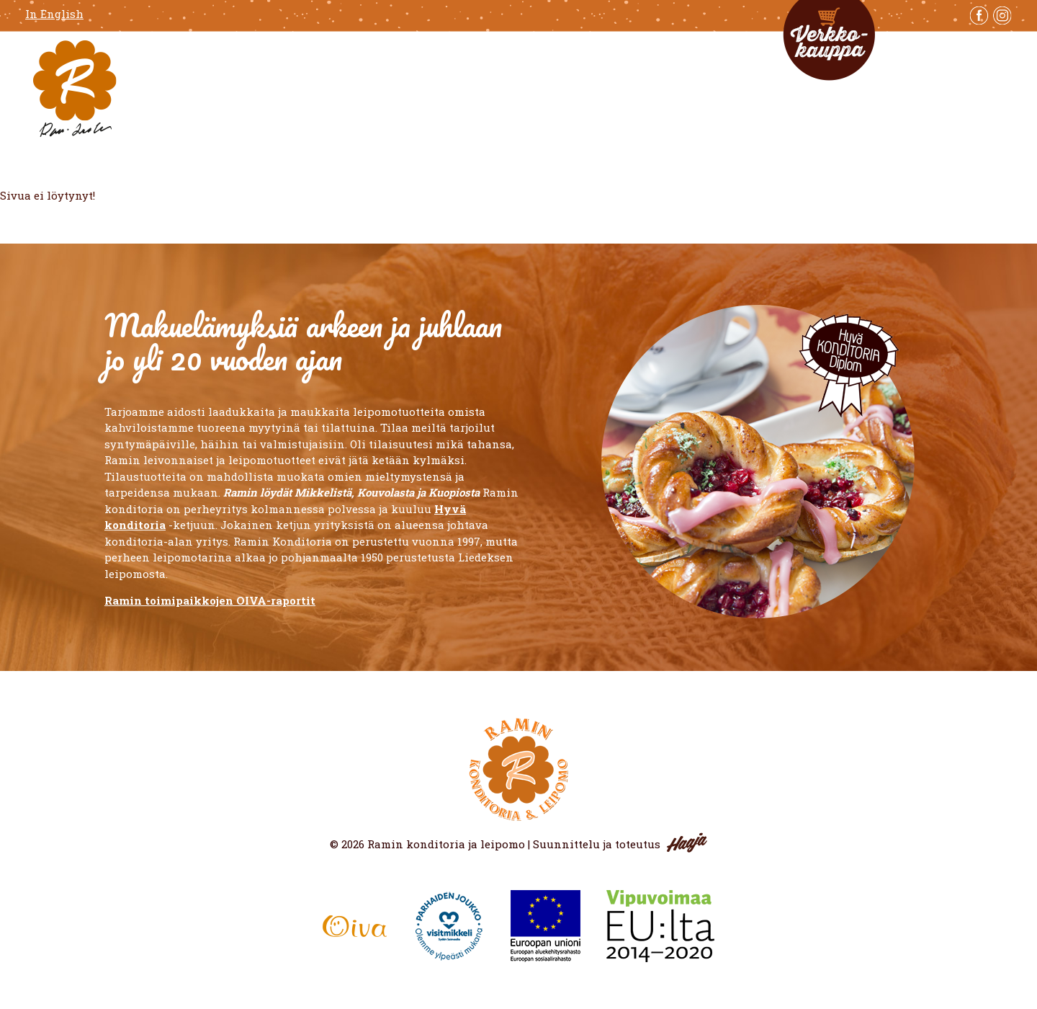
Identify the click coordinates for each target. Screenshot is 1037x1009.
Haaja (687, 842)
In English (54, 14)
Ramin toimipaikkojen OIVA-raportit (209, 600)
